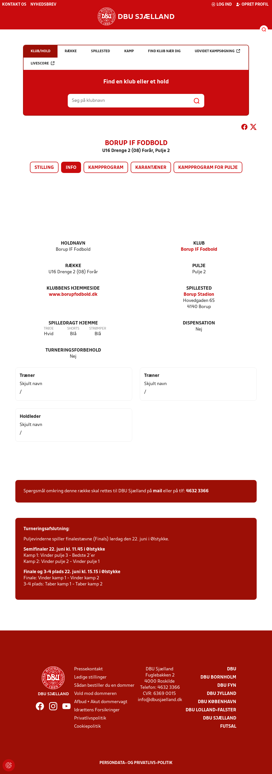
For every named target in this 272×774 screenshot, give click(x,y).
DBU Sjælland (219, 718)
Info (71, 168)
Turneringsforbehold (73, 350)
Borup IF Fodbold (199, 249)
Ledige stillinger (90, 677)
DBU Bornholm (218, 677)
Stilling (44, 168)
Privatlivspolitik (90, 718)
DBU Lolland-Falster (211, 710)
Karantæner (150, 168)
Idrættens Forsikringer (97, 710)
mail (157, 491)
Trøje (49, 328)
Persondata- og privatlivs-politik (136, 763)
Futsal (228, 726)
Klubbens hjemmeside (73, 288)
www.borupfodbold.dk (73, 294)
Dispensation (199, 323)
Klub (199, 243)
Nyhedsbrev (43, 4)
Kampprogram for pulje (208, 168)
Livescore (42, 63)
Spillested (199, 288)
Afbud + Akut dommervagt (100, 702)
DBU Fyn (226, 685)
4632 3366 (197, 491)
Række (73, 266)
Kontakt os (14, 4)
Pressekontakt (88, 669)
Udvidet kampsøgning (217, 51)
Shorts (73, 328)
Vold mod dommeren (95, 694)
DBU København (217, 702)
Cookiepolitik (87, 726)
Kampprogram (105, 168)
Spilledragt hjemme (73, 323)
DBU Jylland (221, 694)
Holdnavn (73, 243)
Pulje (199, 266)
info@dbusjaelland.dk (160, 700)
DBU (231, 669)
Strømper (97, 328)
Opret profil (252, 4)
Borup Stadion (199, 294)
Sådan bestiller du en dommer (104, 685)
